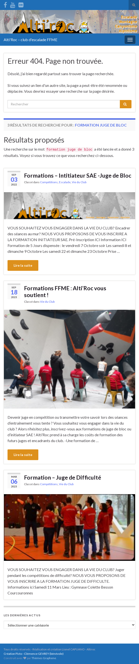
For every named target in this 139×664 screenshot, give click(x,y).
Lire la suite (23, 265)
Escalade (65, 182)
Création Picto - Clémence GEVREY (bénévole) (34, 653)
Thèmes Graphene (44, 658)
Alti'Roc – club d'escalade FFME (30, 39)
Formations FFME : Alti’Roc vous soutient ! (65, 291)
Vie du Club (79, 182)
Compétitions (49, 182)
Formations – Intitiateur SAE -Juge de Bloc (77, 175)
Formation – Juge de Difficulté (62, 477)
